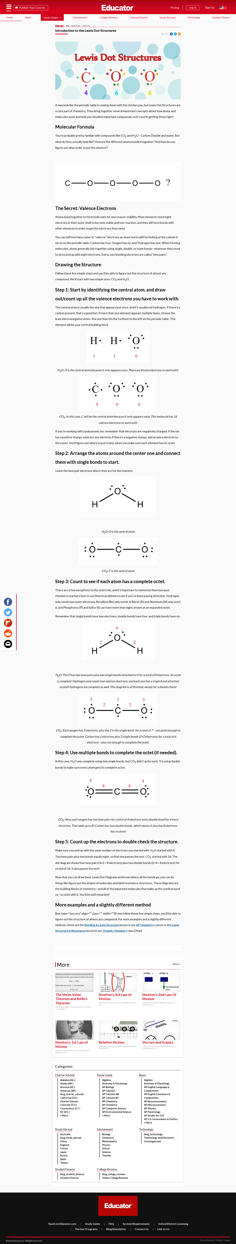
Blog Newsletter (113, 1229)
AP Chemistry (145, 925)
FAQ (109, 1223)
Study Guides (50, 17)
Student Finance (221, 17)
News (28, 17)
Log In (192, 7)
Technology (193, 17)
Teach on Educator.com (62, 1223)
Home (9, 17)
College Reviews (108, 17)
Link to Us (161, 1229)
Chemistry (86, 26)
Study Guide (75, 26)
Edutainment (80, 17)
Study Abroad (167, 17)
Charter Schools (139, 17)
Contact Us (139, 1229)
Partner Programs (84, 1229)
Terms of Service (207, 1240)
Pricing (174, 7)
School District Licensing (171, 1223)
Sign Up (209, 7)
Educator (118, 7)
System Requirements (134, 1223)
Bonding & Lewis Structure (101, 925)
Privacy (219, 1240)
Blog (67, 26)
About (227, 1240)
